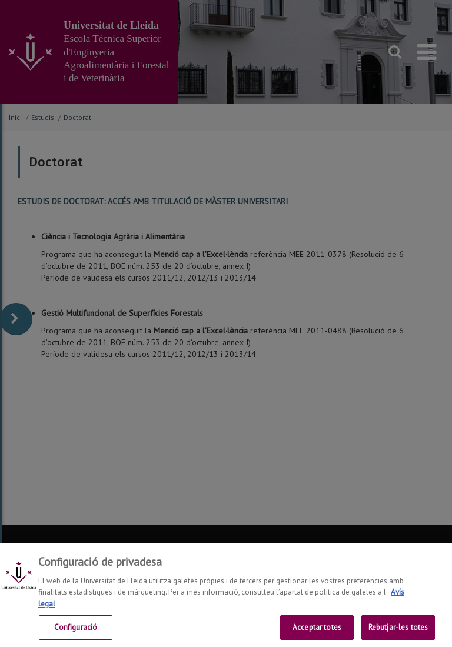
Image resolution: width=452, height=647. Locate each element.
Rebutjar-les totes (398, 633)
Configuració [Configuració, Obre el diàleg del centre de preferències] (76, 633)
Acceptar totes (317, 633)
